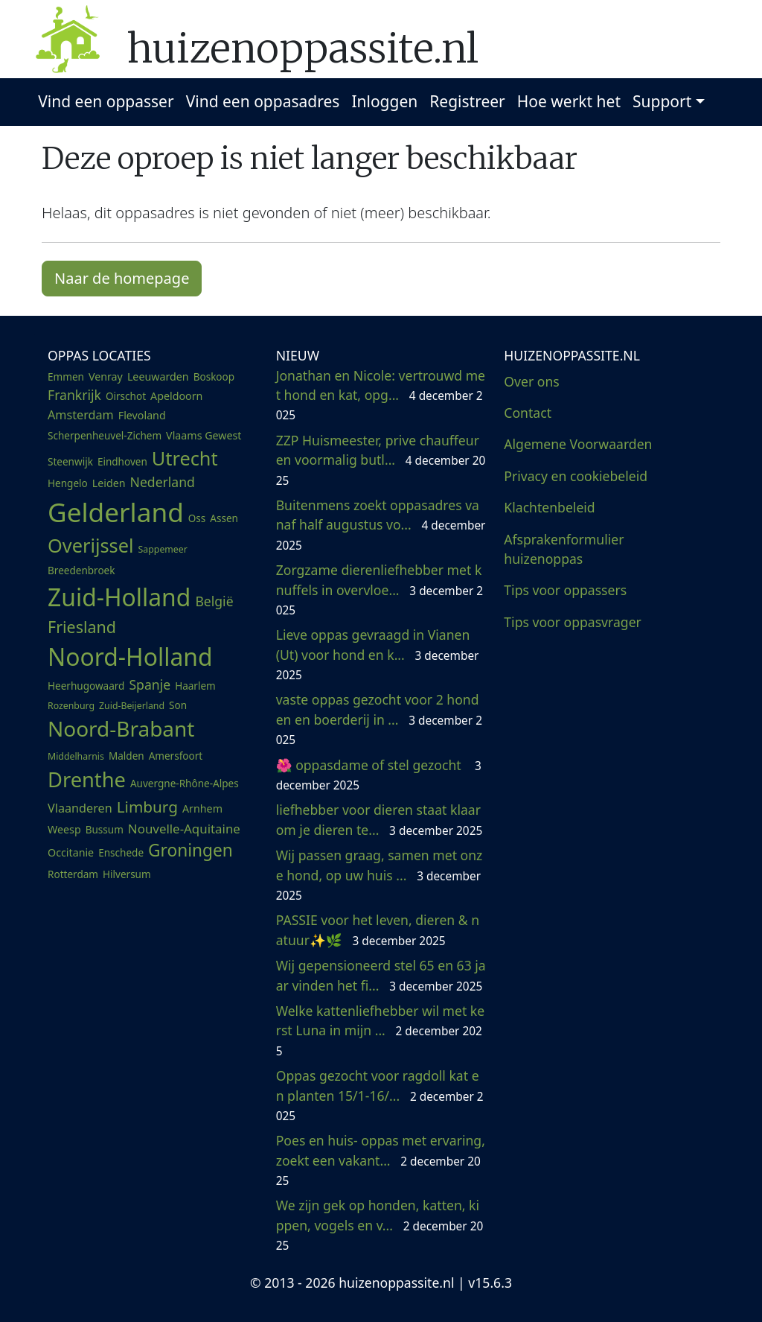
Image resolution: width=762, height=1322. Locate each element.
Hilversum (127, 874)
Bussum (105, 829)
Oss (197, 518)
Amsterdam (81, 415)
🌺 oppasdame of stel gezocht (378, 774)
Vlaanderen (80, 808)
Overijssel (91, 545)
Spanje (149, 684)
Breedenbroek (81, 570)
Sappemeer (163, 549)
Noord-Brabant (121, 728)
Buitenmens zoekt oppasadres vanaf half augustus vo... (381, 524)
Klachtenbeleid (549, 507)
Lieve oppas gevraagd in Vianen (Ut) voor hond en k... (377, 654)
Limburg (147, 806)
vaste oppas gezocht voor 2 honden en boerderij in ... (379, 719)
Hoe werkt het (569, 101)
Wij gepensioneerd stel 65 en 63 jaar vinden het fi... (381, 975)
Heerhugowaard (86, 686)
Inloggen (384, 101)
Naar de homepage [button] (121, 278)
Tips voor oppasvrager (572, 622)
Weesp (64, 829)
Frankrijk (74, 395)
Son (178, 705)
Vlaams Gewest (203, 435)
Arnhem (202, 808)
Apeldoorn (176, 396)
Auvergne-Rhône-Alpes (184, 783)
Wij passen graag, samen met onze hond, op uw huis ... (379, 874)
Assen (224, 518)
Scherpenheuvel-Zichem (104, 435)
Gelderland (116, 512)
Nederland (162, 482)
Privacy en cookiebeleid (575, 476)
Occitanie (71, 852)
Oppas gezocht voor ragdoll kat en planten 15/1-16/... (380, 1095)
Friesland (82, 627)
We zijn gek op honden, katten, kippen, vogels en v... (380, 1224)
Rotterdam (73, 874)
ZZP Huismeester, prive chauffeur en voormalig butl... (381, 460)
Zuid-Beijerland (131, 705)
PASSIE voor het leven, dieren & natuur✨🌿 (377, 929)
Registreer (467, 101)
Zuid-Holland (119, 597)
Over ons (531, 381)
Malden (126, 756)
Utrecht (185, 458)
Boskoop (213, 377)
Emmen (66, 377)
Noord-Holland (130, 657)
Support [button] (662, 101)
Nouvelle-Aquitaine (184, 828)
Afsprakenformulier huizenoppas (564, 549)
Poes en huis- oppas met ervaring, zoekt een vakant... (380, 1160)
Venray (106, 376)
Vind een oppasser (105, 101)
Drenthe (87, 779)
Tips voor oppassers (565, 590)
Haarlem (195, 686)
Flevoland (142, 415)
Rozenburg (71, 705)
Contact (527, 413)
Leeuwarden (158, 376)
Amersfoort (176, 756)
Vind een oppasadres (263, 101)
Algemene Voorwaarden (578, 444)
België (214, 601)
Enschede (121, 852)
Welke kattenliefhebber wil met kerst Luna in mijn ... (380, 1030)
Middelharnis (76, 756)
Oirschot (126, 396)
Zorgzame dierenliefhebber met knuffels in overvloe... (379, 589)
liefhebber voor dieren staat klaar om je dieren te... (379, 819)
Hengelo (68, 483)
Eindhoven (122, 461)
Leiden (109, 483)
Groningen (190, 850)
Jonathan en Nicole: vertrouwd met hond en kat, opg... (380, 395)
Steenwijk (70, 461)
